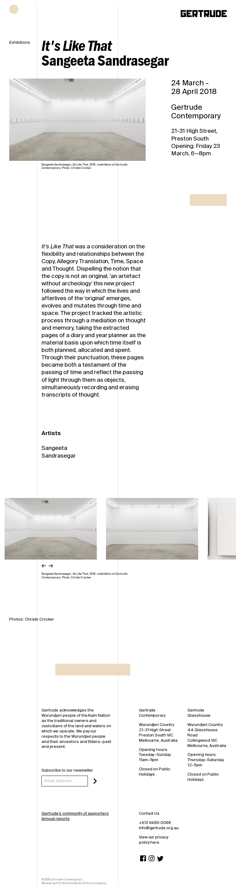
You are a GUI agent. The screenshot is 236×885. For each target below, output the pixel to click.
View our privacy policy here (153, 839)
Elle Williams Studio (69, 883)
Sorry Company (96, 883)
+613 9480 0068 (155, 822)
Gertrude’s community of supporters (75, 813)
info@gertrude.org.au (159, 827)
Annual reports (55, 818)
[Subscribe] (95, 781)
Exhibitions (19, 42)
